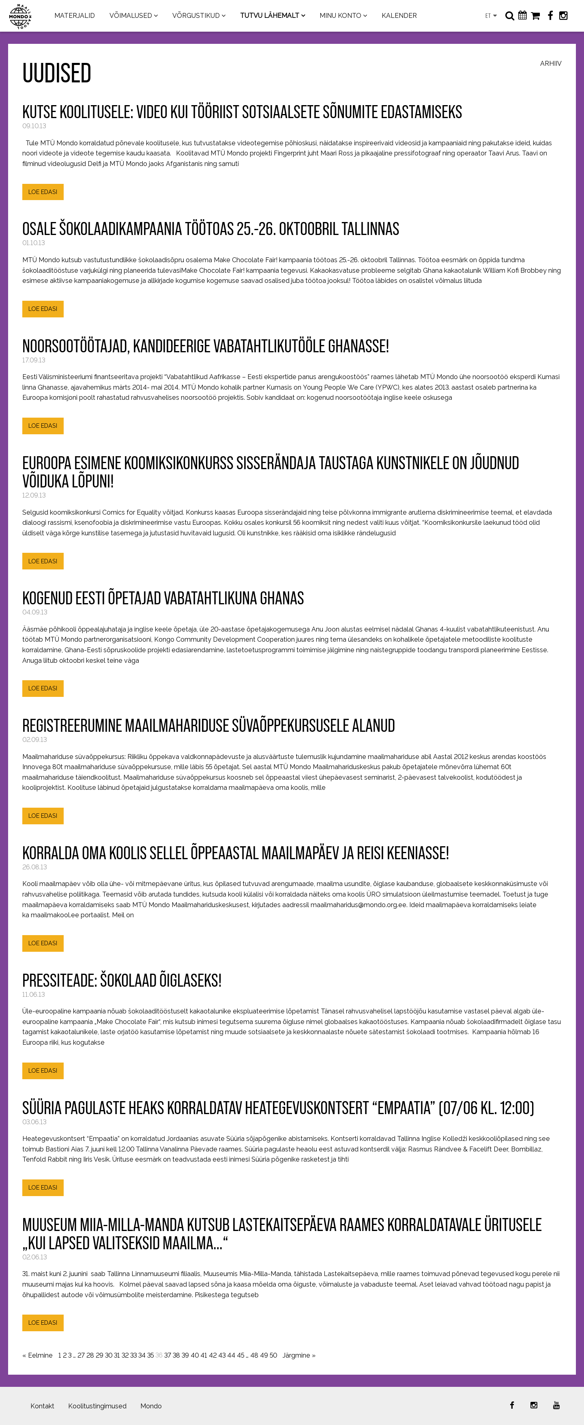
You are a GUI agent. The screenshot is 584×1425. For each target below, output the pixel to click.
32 (125, 1355)
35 (150, 1355)
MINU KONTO (340, 15)
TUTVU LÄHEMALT (269, 15)
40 (195, 1355)
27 (81, 1355)
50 (273, 1355)
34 (142, 1355)
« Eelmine (37, 1355)
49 (264, 1355)
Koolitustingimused (97, 1406)
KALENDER (399, 15)
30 (108, 1355)
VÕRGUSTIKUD (196, 15)
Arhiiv (551, 63)
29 (99, 1355)
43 (221, 1355)
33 (133, 1355)
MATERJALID (74, 15)
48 (254, 1355)
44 (231, 1355)
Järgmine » (299, 1355)
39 (185, 1355)
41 (203, 1355)
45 (240, 1355)
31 (117, 1355)
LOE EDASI (42, 191)
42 (213, 1355)
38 (176, 1355)
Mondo (151, 1406)
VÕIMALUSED (131, 15)
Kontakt (42, 1406)
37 (167, 1355)
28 (90, 1355)
